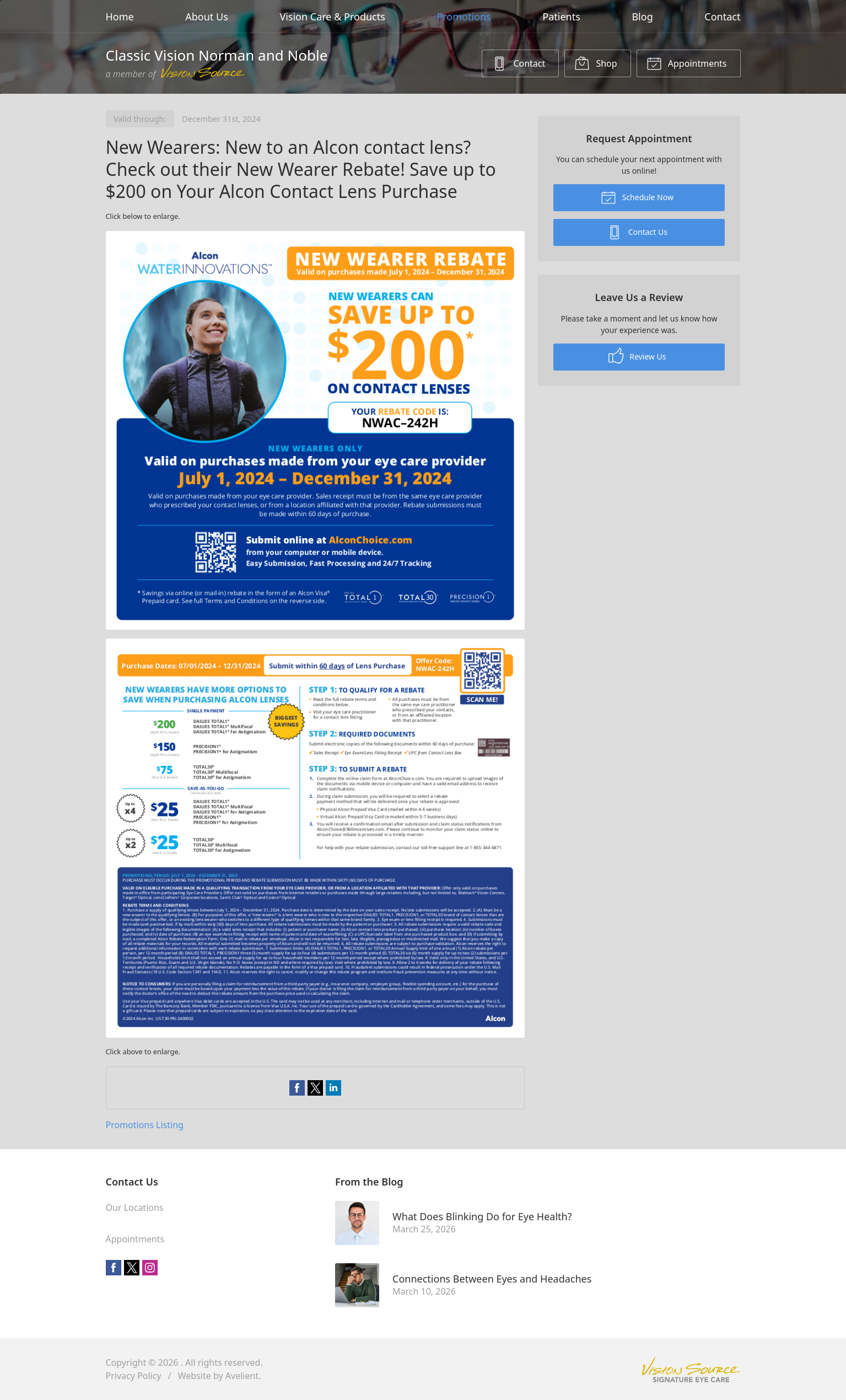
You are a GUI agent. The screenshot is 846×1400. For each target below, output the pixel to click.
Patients (561, 16)
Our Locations (135, 1207)
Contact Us (637, 231)
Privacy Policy (133, 1376)
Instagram (150, 1267)
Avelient (241, 1376)
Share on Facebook (297, 1088)
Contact (722, 16)
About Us (206, 16)
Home (120, 16)
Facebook (113, 1267)
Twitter (131, 1267)
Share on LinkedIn (333, 1088)
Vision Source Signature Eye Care (691, 1369)
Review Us (637, 355)
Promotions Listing (145, 1125)
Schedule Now (637, 197)
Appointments (686, 63)
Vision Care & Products (332, 16)
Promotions (464, 16)
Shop (595, 63)
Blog (642, 16)
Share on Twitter (315, 1088)
